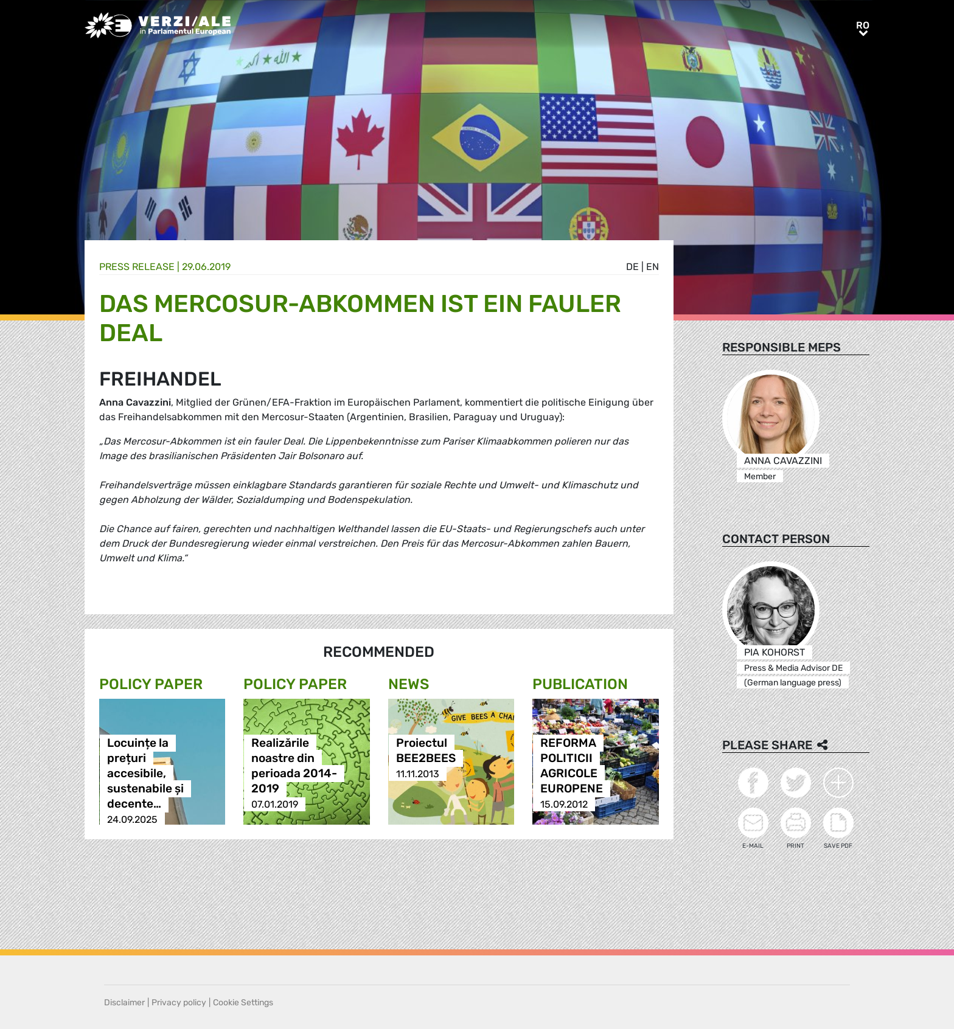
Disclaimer (124, 1002)
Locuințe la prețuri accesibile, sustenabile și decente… (145, 773)
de (632, 266)
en (652, 266)
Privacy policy (178, 1002)
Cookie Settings (243, 1002)
